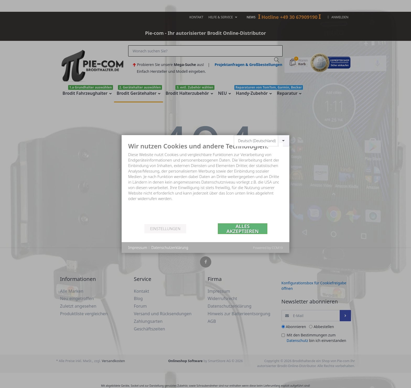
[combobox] (262, 140)
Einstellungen (165, 228)
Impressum (137, 247)
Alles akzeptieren (242, 228)
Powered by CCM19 (268, 247)
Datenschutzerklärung (169, 247)
